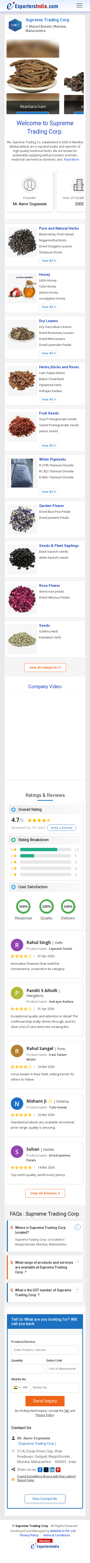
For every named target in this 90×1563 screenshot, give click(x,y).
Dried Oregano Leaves (55, 246)
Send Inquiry (45, 1401)
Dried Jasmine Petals (54, 517)
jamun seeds (48, 431)
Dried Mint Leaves (52, 339)
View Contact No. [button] (45, 1499)
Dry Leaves (48, 321)
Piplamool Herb (50, 385)
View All (48, 261)
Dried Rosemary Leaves (56, 333)
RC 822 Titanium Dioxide (56, 471)
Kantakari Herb (50, 637)
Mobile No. (19, 1379)
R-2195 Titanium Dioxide (56, 465)
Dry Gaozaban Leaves (55, 327)
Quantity (17, 1360)
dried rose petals (51, 591)
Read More (71, 159)
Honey (44, 274)
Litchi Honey (48, 280)
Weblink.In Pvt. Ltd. (63, 1531)
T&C (66, 1411)
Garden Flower (51, 506)
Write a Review (61, 827)
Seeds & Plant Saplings (59, 546)
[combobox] (20, 1387)
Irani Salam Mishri (52, 373)
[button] (40, 1469)
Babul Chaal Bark (51, 379)
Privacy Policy (45, 1415)
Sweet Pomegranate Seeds (59, 425)
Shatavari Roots (50, 252)
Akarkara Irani (33, 106)
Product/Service (23, 1342)
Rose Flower (49, 585)
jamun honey (48, 292)
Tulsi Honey (47, 286)
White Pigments (52, 459)
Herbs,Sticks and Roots (59, 367)
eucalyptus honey (52, 298)
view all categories (45, 667)
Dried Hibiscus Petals (54, 597)
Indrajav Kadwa (50, 391)
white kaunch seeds (53, 557)
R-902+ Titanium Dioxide (56, 477)
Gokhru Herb (48, 631)
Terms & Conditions (56, 1535)
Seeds (44, 625)
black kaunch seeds (53, 551)
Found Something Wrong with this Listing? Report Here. (46, 1478)
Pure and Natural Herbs (59, 228)
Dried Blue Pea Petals (55, 511)
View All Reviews (45, 1193)
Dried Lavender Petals (55, 345)
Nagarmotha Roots (52, 240)
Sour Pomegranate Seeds (58, 419)
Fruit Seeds (49, 413)
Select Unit (54, 1360)
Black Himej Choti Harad (56, 234)
